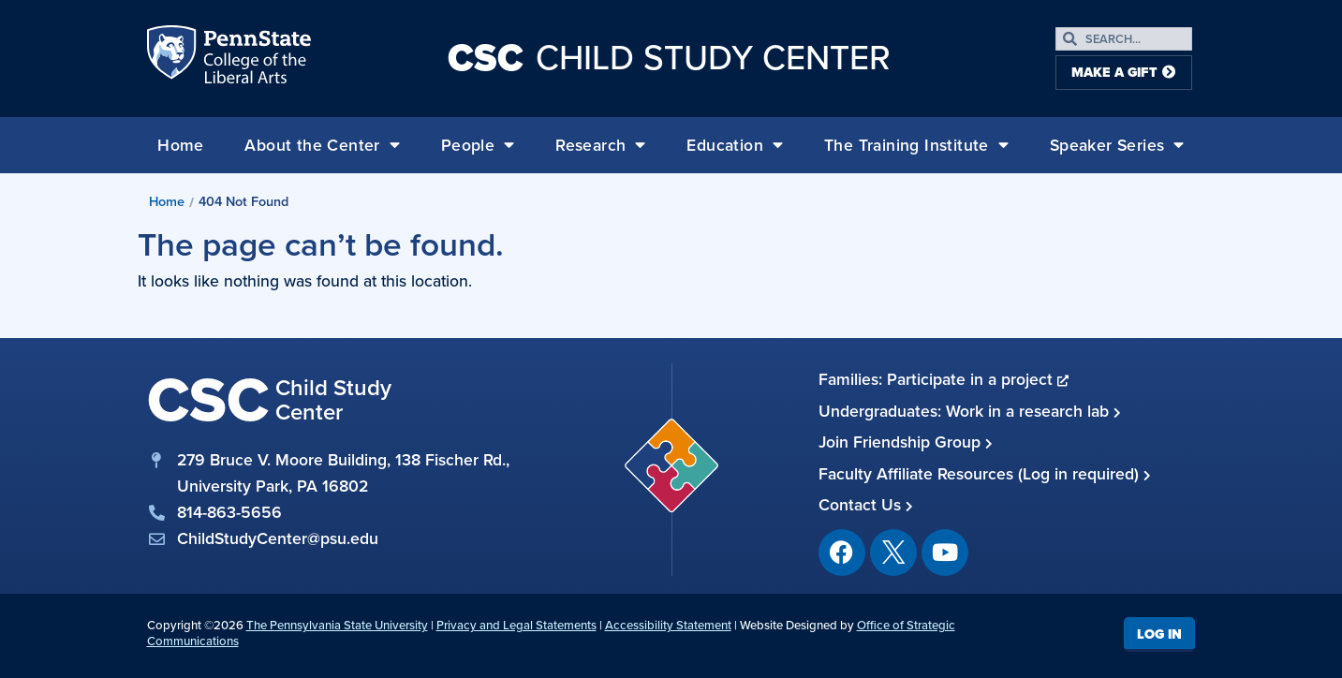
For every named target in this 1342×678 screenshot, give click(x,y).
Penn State (173, 58)
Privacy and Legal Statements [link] (516, 625)
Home (180, 145)
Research (600, 145)
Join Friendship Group (905, 442)
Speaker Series (1117, 145)
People (478, 145)
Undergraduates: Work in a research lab (969, 411)
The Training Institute (916, 145)
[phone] (330, 512)
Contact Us (865, 505)
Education (734, 145)
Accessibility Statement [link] (668, 625)
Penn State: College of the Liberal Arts (255, 58)
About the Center (322, 145)
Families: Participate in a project (943, 379)
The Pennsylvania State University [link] (337, 625)
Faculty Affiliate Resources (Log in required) (984, 474)
